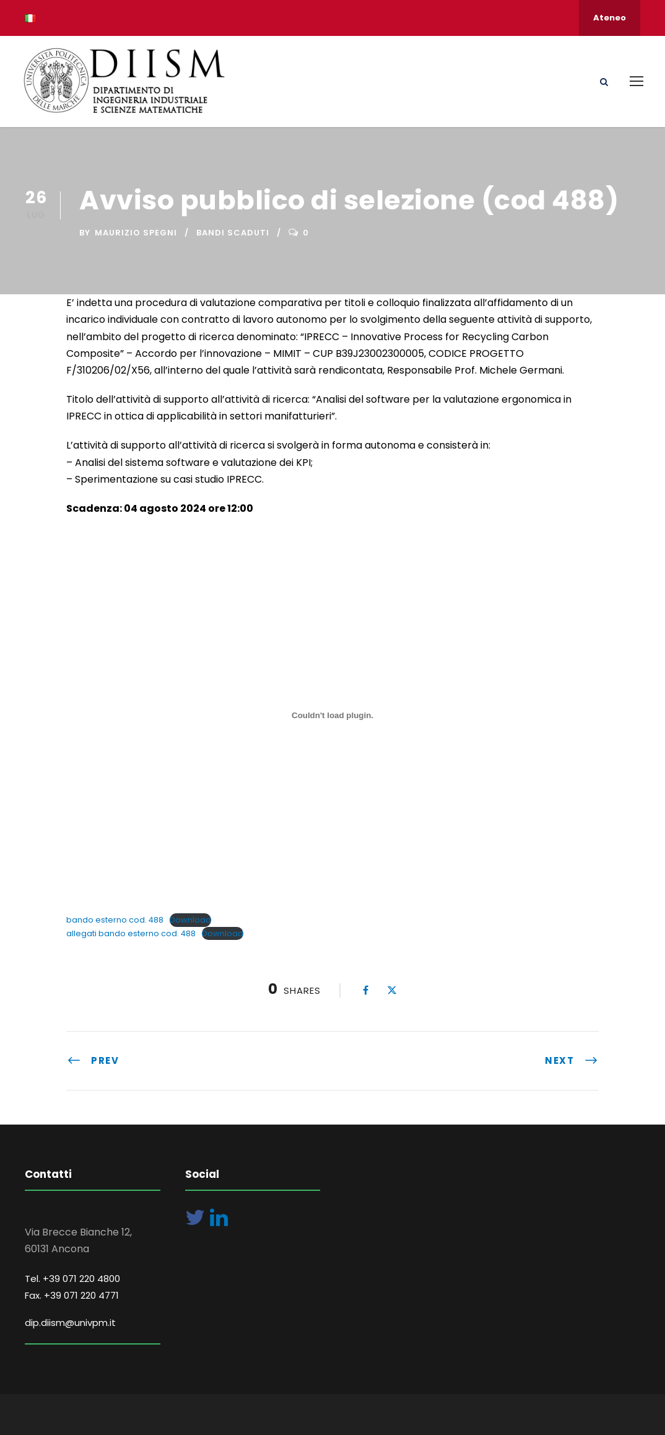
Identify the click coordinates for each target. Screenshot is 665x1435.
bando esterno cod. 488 (114, 920)
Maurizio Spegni (136, 233)
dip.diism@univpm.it (70, 1322)
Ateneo (609, 18)
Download (190, 920)
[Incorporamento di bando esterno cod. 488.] (332, 715)
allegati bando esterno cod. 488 (131, 933)
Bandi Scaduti (232, 233)
